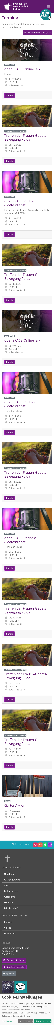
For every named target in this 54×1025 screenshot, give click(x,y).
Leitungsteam (11, 891)
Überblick (9, 873)
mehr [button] (9, 95)
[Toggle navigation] (48, 6)
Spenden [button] (8, 973)
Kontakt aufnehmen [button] (14, 960)
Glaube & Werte (12, 879)
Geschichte (9, 896)
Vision (7, 885)
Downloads (10, 933)
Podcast (8, 922)
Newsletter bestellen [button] (14, 967)
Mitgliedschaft (11, 908)
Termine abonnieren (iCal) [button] (37, 32)
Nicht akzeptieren (26, 1021)
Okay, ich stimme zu (43, 1021)
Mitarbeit (9, 902)
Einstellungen (7, 1021)
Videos (7, 927)
